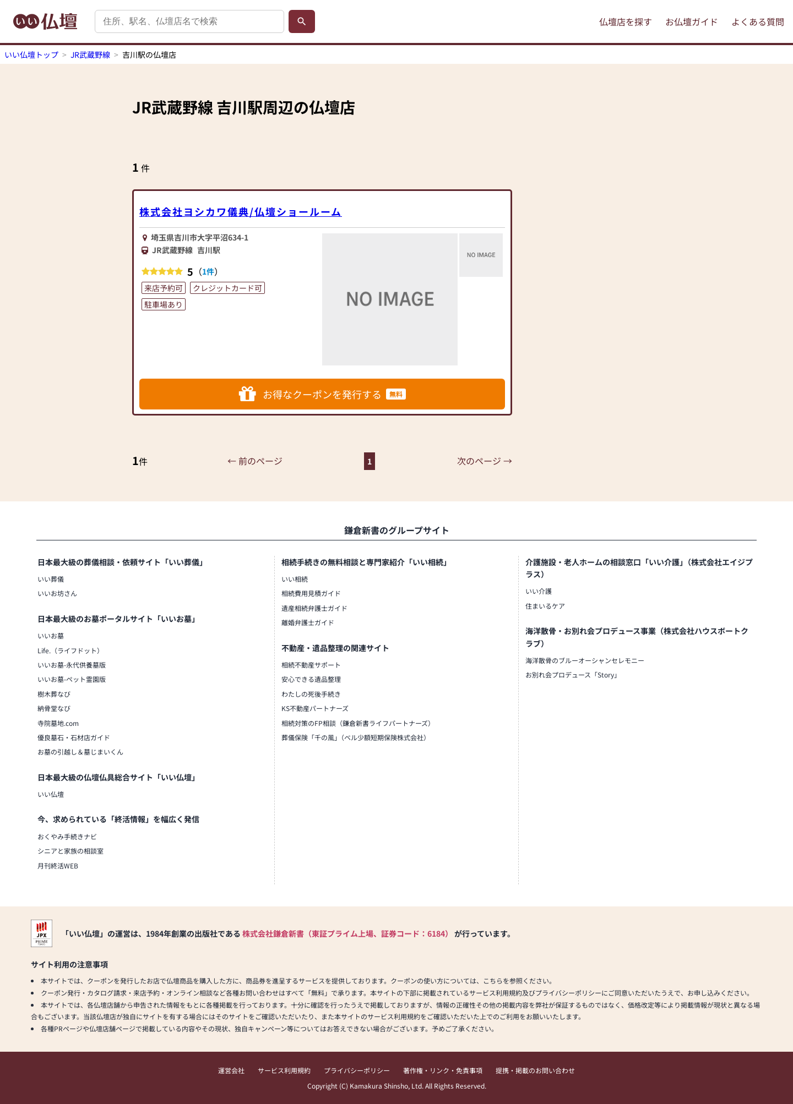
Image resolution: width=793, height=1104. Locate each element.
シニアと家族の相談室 (70, 850)
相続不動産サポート (311, 664)
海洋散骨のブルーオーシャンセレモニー (584, 660)
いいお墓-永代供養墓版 (71, 664)
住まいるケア (545, 605)
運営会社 (231, 1070)
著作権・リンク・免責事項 (442, 1070)
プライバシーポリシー (357, 1070)
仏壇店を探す (625, 21)
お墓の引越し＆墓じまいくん (80, 751)
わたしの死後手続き (311, 693)
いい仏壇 (50, 794)
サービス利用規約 (284, 1070)
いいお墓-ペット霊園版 (71, 679)
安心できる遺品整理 (311, 679)
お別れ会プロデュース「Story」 (573, 674)
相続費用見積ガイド (311, 593)
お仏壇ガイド (691, 21)
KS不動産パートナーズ (315, 708)
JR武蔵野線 (90, 54)
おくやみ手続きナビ (67, 836)
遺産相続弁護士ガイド (314, 608)
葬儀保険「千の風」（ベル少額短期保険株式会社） (355, 737)
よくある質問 (757, 21)
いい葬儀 (50, 578)
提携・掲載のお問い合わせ (535, 1070)
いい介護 (538, 590)
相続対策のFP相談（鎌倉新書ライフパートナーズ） (357, 723)
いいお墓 (50, 635)
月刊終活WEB (57, 865)
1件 (208, 271)
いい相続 (294, 578)
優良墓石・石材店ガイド (73, 737)
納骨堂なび (53, 708)
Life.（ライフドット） (70, 650)
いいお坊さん (57, 593)
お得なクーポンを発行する (322, 394)
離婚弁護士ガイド (307, 622)
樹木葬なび (53, 693)
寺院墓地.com (58, 723)
